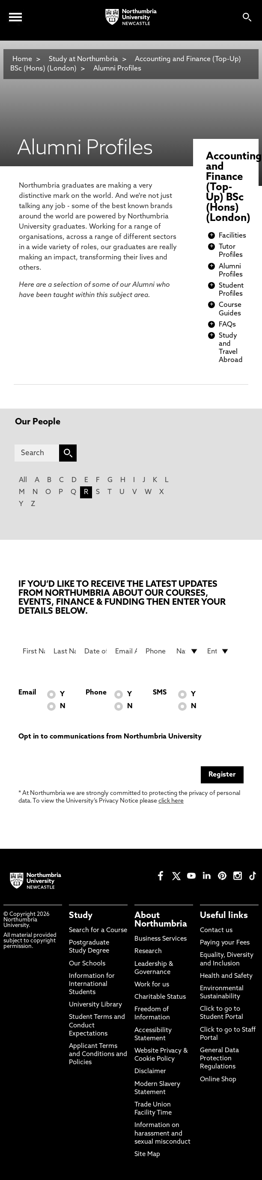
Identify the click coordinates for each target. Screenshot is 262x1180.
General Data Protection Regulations (219, 1059)
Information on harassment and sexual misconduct (162, 1133)
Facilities (232, 235)
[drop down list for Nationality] (187, 651)
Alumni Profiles (117, 68)
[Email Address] (126, 651)
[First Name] (33, 651)
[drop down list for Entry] (218, 651)
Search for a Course (98, 930)
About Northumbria (160, 920)
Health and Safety (226, 976)
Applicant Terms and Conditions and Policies (98, 1054)
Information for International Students (92, 984)
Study (80, 916)
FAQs (227, 324)
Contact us (216, 930)
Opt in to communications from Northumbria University (110, 736)
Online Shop (218, 1080)
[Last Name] (64, 651)
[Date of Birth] (95, 651)
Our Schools (87, 964)
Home (22, 59)
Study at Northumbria (83, 59)
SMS (160, 692)
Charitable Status (160, 997)
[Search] (37, 453)
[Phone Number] (156, 651)
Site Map (147, 1154)
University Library (95, 1005)
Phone (96, 692)
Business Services (160, 939)
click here (171, 801)
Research (148, 951)
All (23, 480)
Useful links (224, 916)
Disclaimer (150, 1071)
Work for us (151, 985)
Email (27, 692)
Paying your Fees (225, 943)
